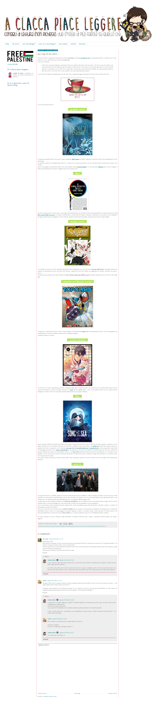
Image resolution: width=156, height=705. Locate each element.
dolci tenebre (75, 159)
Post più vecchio (113, 693)
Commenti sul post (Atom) (49, 696)
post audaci (63, 44)
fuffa (53, 526)
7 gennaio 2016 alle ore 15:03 (54, 580)
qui (74, 74)
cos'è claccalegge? (28, 44)
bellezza (100, 167)
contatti (73, 44)
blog (7, 44)
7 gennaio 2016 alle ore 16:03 (66, 560)
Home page (77, 693)
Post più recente (42, 693)
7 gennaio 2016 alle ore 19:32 (59, 619)
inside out (95, 446)
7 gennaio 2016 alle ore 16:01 (66, 600)
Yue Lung (45, 539)
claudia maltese (52, 560)
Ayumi (44, 580)
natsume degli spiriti (91, 526)
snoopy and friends (61, 450)
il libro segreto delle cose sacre (72, 526)
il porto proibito (82, 167)
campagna (12, 64)
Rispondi (45, 552)
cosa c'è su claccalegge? (47, 44)
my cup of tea (83, 526)
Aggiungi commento (43, 645)
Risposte (47, 556)
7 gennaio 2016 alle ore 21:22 (66, 632)
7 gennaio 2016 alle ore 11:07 (55, 539)
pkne (97, 526)
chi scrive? (15, 44)
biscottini (82, 44)
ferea (71, 390)
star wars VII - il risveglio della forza (77, 448)
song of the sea (102, 526)
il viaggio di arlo (94, 448)
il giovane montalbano (60, 526)
